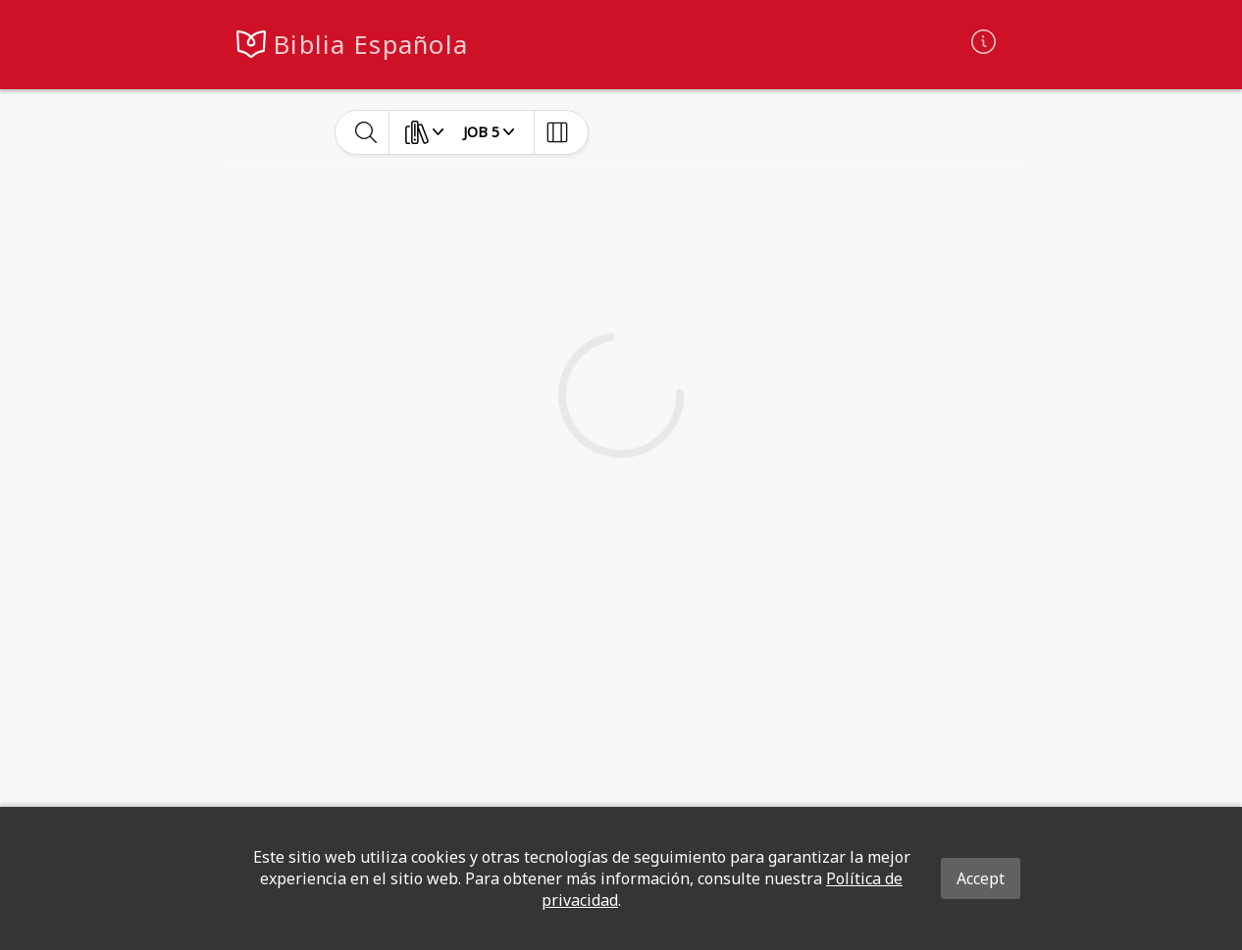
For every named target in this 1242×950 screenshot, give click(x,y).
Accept (981, 878)
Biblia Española (371, 44)
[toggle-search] (366, 132)
